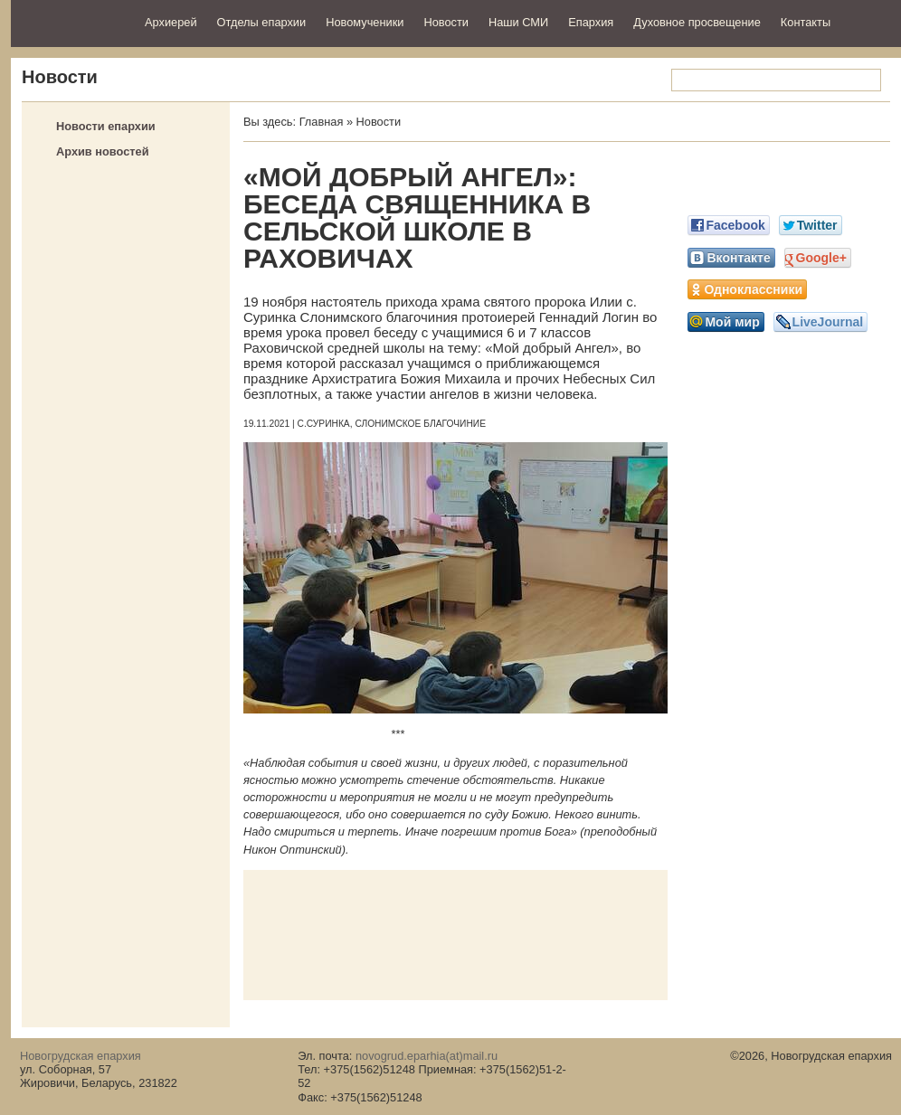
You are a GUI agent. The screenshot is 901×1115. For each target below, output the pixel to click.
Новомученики (364, 22)
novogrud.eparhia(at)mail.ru (427, 1056)
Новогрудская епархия (72, 21)
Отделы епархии (262, 22)
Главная (321, 121)
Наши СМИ (518, 22)
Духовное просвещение (697, 22)
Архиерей (171, 22)
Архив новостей (102, 151)
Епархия (590, 22)
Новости (446, 22)
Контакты (805, 22)
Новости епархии (106, 126)
